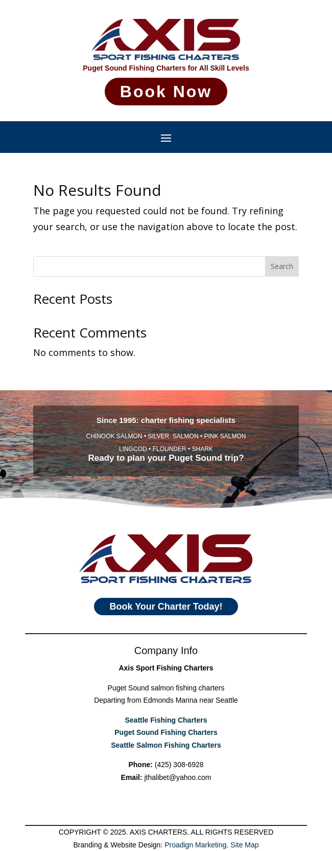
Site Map (244, 845)
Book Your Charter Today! (166, 627)
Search (282, 266)
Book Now (166, 91)
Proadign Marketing (195, 845)
